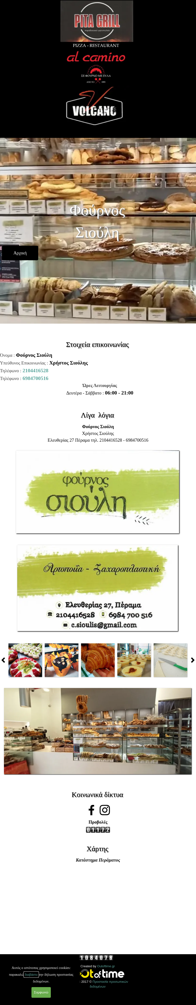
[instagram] (105, 810)
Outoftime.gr (106, 966)
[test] (20, 253)
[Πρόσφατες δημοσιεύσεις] (4, 660)
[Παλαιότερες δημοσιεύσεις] (191, 660)
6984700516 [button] (35, 378)
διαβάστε (31, 974)
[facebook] (91, 810)
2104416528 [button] (35, 370)
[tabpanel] (98, 366)
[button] (98, 449)
